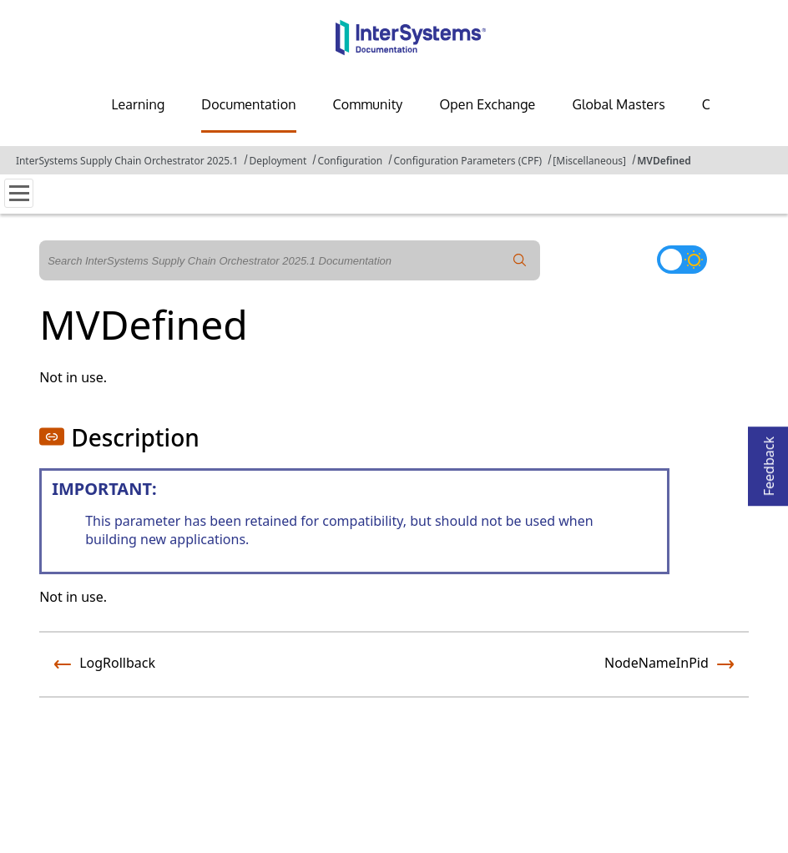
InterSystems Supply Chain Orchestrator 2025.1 (127, 161)
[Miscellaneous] (589, 161)
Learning (137, 104)
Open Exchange (487, 104)
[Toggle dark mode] (682, 259)
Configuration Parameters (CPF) (467, 161)
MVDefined (664, 161)
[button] (51, 436)
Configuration (349, 161)
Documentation (248, 104)
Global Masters (618, 104)
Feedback (769, 461)
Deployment (277, 161)
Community (368, 104)
